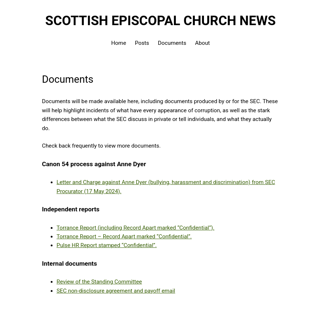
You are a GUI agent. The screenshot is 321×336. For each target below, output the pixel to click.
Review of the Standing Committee (99, 281)
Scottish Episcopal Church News (160, 20)
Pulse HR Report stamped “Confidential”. (107, 245)
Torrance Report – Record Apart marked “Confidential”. (124, 236)
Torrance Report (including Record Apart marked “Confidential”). (135, 227)
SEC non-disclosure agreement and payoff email (116, 291)
